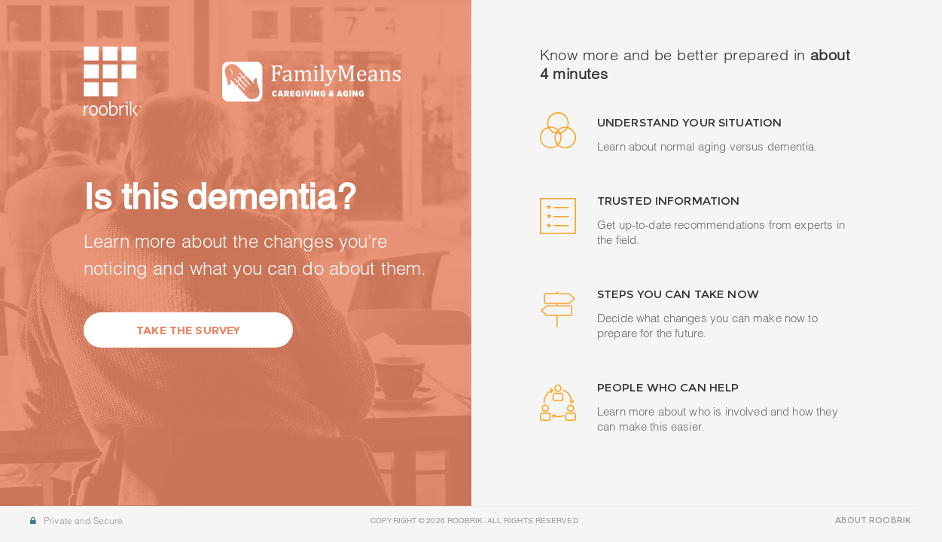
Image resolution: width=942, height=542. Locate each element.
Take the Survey (188, 330)
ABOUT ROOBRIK (872, 520)
